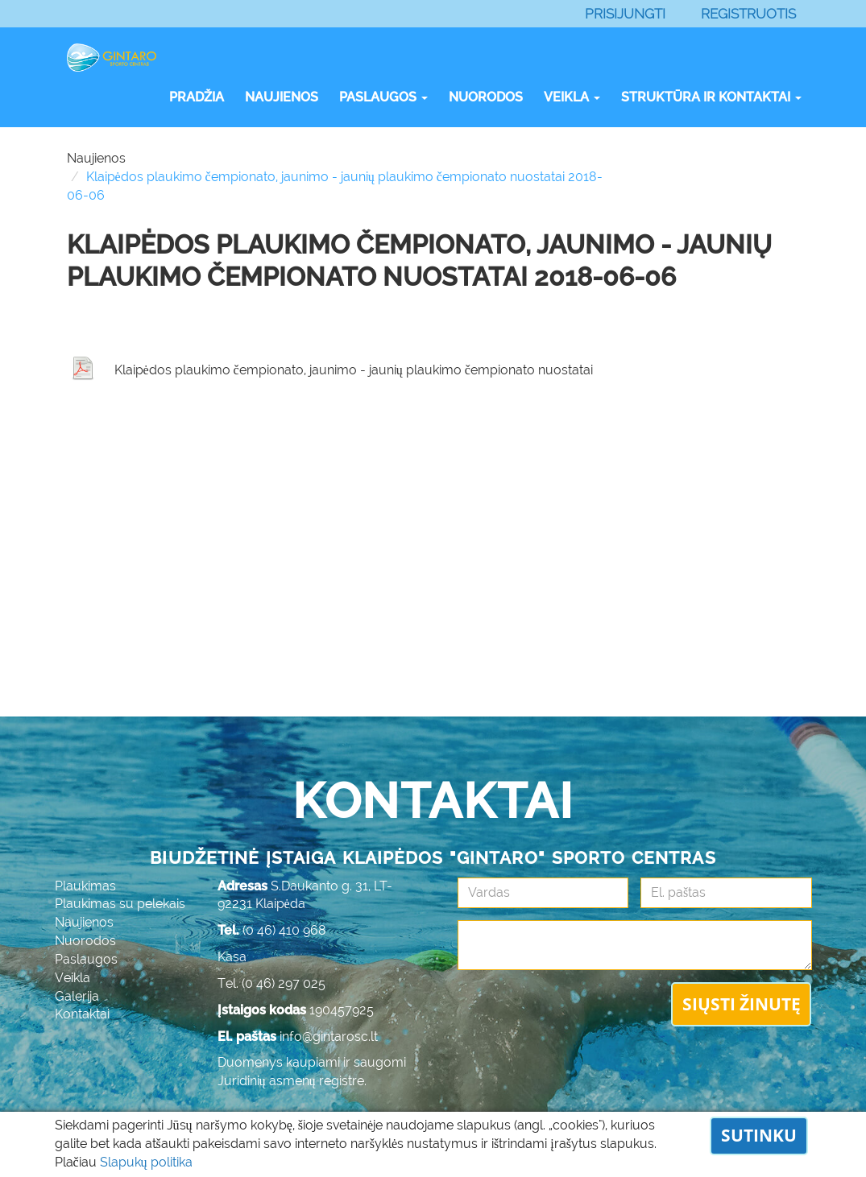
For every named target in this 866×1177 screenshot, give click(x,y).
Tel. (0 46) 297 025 (271, 983)
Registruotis (748, 14)
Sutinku (759, 1135)
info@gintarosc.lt (329, 1036)
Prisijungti (625, 14)
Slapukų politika (146, 1162)
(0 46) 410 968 (284, 930)
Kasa (232, 956)
